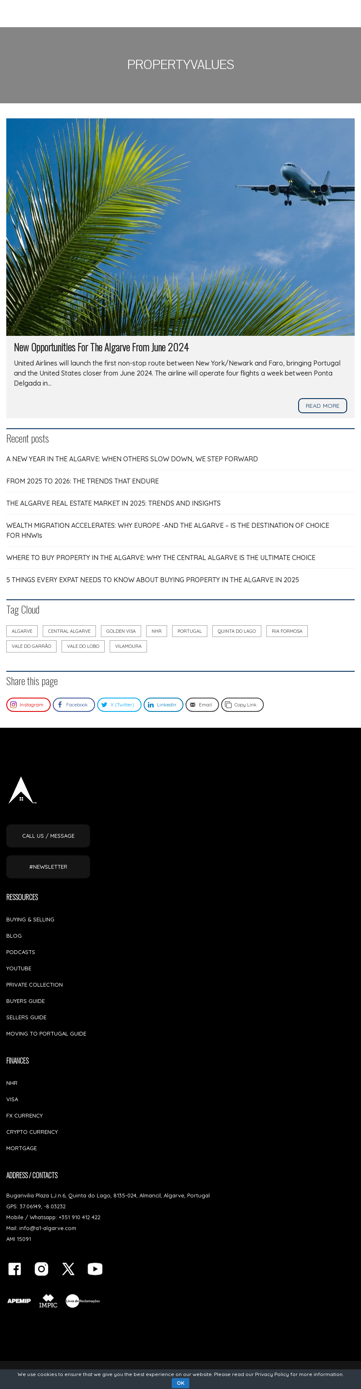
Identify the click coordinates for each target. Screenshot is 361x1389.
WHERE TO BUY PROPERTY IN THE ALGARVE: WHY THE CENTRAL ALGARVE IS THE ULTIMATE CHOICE (160, 557)
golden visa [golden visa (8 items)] (121, 631)
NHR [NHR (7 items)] (157, 631)
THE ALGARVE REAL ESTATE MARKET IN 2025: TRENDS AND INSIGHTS (113, 503)
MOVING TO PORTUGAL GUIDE (46, 1033)
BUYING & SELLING (30, 919)
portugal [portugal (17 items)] (190, 631)
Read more (323, 405)
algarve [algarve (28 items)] (22, 631)
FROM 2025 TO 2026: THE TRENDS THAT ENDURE (82, 481)
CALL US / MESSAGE (48, 835)
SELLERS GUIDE (26, 1017)
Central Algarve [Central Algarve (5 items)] (69, 631)
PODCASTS (20, 952)
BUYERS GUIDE (25, 1001)
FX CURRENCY (24, 1115)
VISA (12, 1099)
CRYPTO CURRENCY (32, 1131)
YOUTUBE (18, 968)
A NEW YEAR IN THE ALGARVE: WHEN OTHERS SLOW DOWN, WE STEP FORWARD (132, 459)
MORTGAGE (21, 1148)
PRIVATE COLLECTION (34, 984)
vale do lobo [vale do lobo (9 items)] (83, 646)
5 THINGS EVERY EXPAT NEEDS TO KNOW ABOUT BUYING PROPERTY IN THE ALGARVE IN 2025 (152, 580)
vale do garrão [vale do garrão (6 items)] (31, 646)
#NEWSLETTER (48, 866)
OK (180, 1383)
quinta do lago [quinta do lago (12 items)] (237, 631)
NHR (12, 1082)
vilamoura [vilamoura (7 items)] (128, 646)
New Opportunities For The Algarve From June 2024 (101, 346)
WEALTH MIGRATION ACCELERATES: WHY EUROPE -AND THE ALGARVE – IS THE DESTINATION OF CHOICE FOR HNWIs (167, 530)
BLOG (14, 935)
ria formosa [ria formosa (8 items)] (287, 631)
